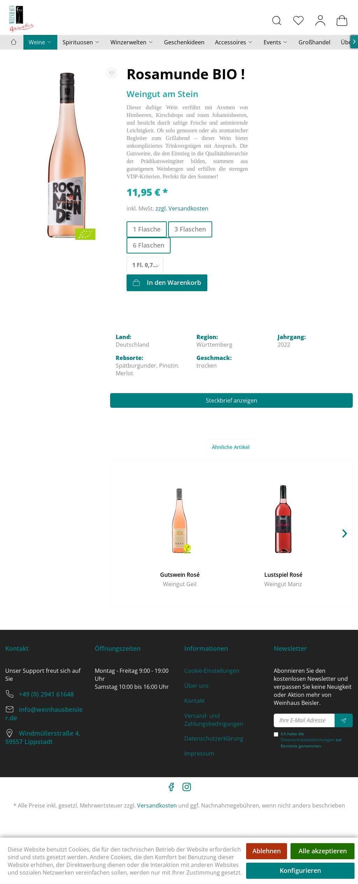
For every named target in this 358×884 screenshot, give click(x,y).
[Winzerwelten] (132, 42)
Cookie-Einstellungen (211, 671)
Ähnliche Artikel (231, 447)
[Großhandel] (314, 42)
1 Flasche (146, 229)
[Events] (275, 42)
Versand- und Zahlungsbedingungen (213, 720)
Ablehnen (266, 851)
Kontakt (194, 701)
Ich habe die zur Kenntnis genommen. (311, 740)
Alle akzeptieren (323, 851)
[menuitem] (277, 20)
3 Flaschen (190, 229)
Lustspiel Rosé (283, 575)
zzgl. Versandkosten (182, 208)
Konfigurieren (300, 870)
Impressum (199, 753)
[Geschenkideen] (184, 42)
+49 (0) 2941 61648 (46, 694)
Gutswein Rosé (180, 575)
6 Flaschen (148, 245)
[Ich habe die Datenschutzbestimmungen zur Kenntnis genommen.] (276, 734)
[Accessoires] (234, 42)
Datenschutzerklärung (213, 738)
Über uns (196, 686)
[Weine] (40, 42)
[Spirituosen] (81, 42)
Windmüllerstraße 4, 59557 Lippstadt (42, 737)
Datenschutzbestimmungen (308, 740)
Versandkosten (157, 805)
